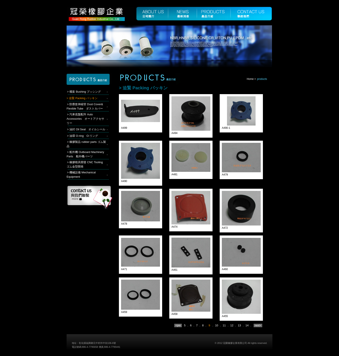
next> (258, 325)
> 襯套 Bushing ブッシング (84, 91)
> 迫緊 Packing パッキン (82, 98)
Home (250, 79)
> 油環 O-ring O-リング (82, 135)
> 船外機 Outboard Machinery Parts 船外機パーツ (85, 154)
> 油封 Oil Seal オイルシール (86, 129)
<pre (178, 325)
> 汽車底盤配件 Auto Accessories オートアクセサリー (85, 119)
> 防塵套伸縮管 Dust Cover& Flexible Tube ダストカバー (85, 106)
